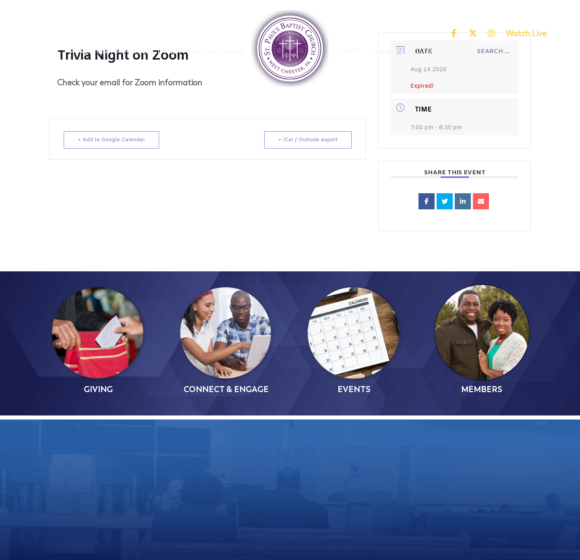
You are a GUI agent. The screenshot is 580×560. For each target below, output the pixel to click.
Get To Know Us (122, 51)
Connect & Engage (399, 51)
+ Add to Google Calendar (111, 139)
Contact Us (267, 523)
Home (78, 51)
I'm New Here (178, 51)
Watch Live (526, 33)
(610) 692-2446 (267, 492)
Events (348, 51)
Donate (451, 51)
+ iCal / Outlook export (308, 139)
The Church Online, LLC (365, 552)
